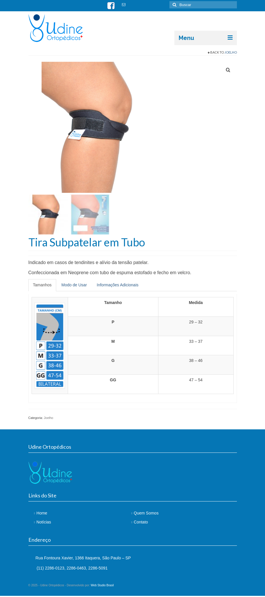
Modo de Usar (74, 286)
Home (41, 514)
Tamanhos (42, 286)
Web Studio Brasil (102, 586)
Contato (141, 523)
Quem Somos (146, 514)
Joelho (230, 52)
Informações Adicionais (117, 286)
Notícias (43, 523)
